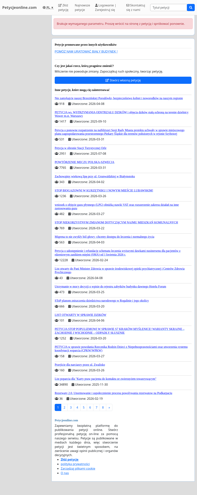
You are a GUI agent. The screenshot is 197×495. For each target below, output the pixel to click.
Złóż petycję (63, 7)
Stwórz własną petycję (123, 80)
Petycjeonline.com (19, 7)
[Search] (168, 7)
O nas (65, 473)
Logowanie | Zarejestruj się (105, 7)
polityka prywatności (75, 464)
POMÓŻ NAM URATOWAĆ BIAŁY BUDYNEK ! (86, 51)
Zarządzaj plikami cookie (78, 468)
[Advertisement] (24, 71)
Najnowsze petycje (82, 7)
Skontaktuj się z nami (135, 7)
